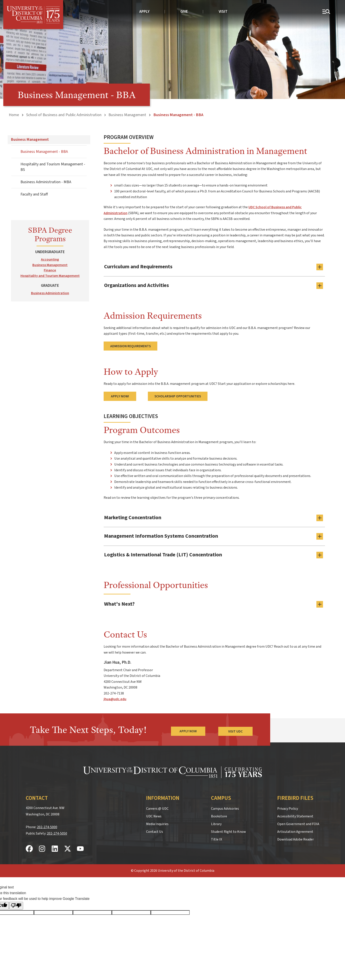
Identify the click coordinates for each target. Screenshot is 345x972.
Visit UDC (235, 730)
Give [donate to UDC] (184, 11)
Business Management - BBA (44, 151)
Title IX (216, 838)
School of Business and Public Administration (63, 115)
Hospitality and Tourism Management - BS (52, 166)
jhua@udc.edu (115, 698)
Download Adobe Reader (295, 838)
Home (14, 115)
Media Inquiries (157, 822)
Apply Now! (120, 395)
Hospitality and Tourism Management (50, 275)
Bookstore (219, 815)
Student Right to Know (228, 830)
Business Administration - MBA (45, 182)
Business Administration (50, 293)
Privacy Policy (287, 807)
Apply (144, 11)
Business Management (127, 115)
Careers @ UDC (157, 807)
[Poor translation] (16, 904)
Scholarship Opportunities (177, 395)
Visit (223, 11)
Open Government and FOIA (298, 822)
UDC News (153, 815)
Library (216, 822)
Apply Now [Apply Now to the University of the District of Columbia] (187, 730)
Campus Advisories (225, 807)
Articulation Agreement (295, 830)
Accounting (50, 259)
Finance (50, 270)
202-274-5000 (47, 826)
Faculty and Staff (34, 194)
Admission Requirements (130, 345)
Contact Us (154, 830)
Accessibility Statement (295, 815)
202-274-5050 (57, 832)
